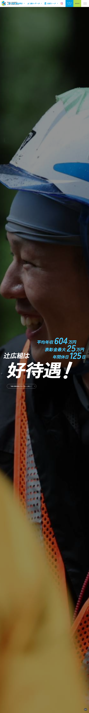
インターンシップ (69, 3)
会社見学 (77, 3)
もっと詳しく (19, 386)
